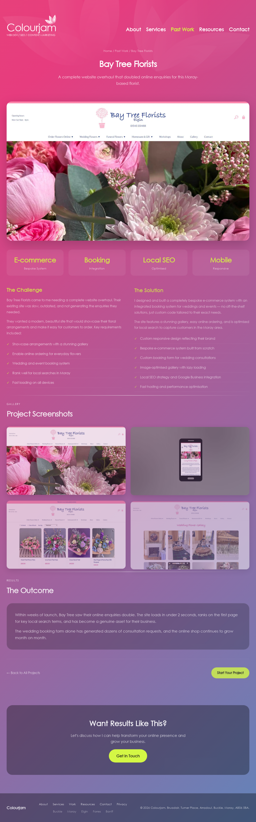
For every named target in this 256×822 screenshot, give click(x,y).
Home (107, 51)
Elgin (84, 811)
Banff (109, 811)
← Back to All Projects (23, 676)
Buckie (57, 811)
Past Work (182, 29)
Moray (71, 811)
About (133, 29)
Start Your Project (230, 676)
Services (156, 29)
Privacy (122, 804)
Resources (211, 29)
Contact (239, 29)
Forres (97, 811)
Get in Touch (128, 759)
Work (72, 804)
